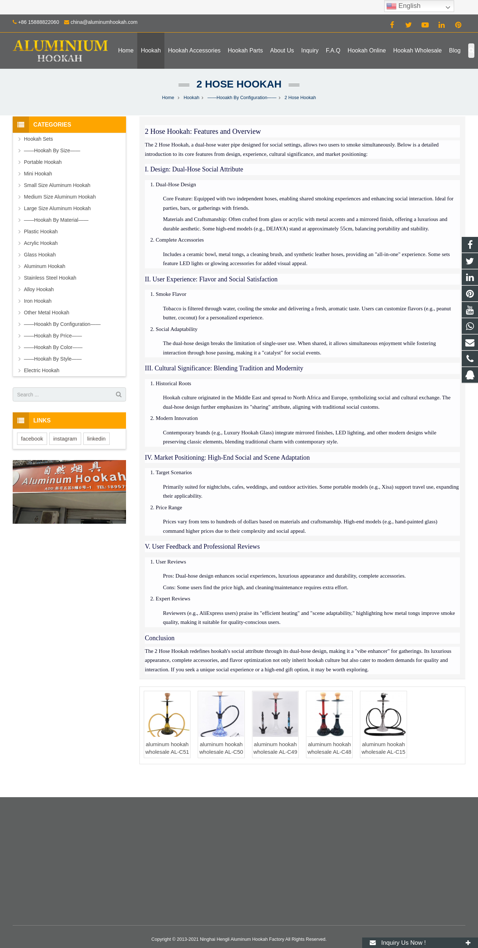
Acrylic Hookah (41, 243)
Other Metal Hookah (46, 312)
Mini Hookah (38, 174)
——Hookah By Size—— (52, 150)
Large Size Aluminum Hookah (57, 208)
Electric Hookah (41, 370)
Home (168, 97)
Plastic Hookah (41, 231)
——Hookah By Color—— (53, 347)
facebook (32, 438)
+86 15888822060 (38, 22)
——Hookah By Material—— (56, 220)
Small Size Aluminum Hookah (57, 185)
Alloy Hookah (39, 289)
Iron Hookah (37, 301)
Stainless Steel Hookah (50, 278)
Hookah (191, 97)
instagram (65, 438)
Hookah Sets (38, 139)
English (403, 6)
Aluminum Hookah (44, 266)
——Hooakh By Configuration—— (241, 97)
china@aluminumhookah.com (104, 22)
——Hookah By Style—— (53, 359)
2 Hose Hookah (239, 84)
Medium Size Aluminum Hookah (60, 197)
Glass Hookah (40, 255)
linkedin (96, 438)
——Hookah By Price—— (53, 336)
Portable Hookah (43, 162)
